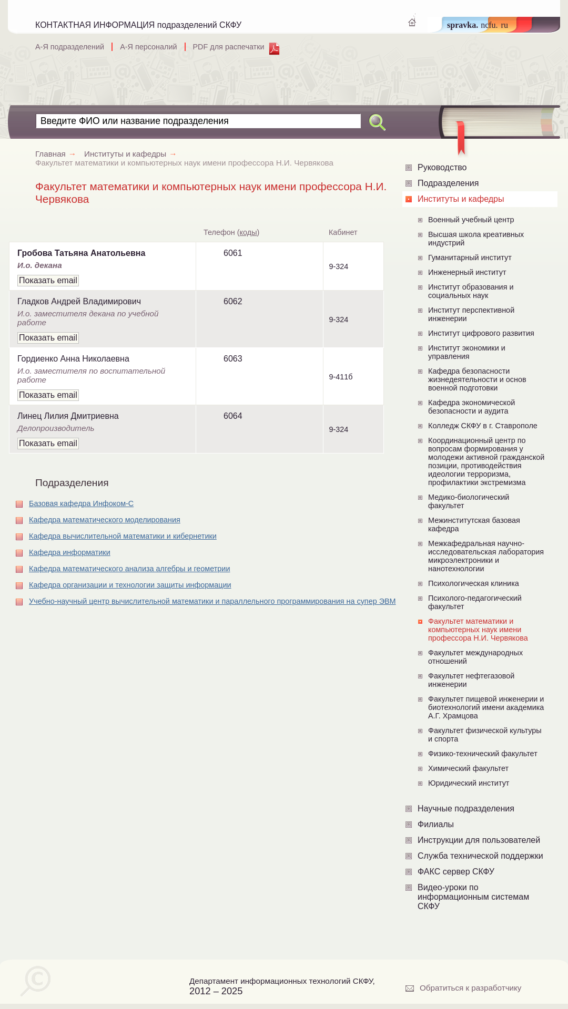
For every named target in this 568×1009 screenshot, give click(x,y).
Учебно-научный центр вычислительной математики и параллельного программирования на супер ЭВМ (212, 601)
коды (248, 232)
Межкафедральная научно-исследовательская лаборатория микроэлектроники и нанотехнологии (486, 556)
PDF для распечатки (229, 47)
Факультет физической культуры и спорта (485, 734)
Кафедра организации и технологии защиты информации (130, 585)
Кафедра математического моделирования (104, 520)
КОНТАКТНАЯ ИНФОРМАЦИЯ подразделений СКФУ (138, 24)
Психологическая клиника (473, 583)
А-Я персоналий (148, 47)
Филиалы (436, 824)
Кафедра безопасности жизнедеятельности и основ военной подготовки (477, 379)
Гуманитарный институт (470, 257)
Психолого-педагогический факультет (475, 602)
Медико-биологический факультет (468, 501)
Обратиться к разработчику (470, 987)
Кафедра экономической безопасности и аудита (471, 406)
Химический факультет (468, 768)
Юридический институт (468, 783)
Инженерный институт (467, 272)
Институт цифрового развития (481, 333)
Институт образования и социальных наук (471, 291)
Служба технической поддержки (480, 855)
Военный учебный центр (471, 219)
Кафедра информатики (69, 552)
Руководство (442, 167)
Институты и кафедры (461, 198)
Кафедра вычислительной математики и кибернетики (123, 536)
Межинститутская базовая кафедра (474, 524)
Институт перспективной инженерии (471, 314)
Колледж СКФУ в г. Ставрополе (482, 425)
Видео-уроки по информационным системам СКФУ (473, 897)
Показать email (48, 280)
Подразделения (448, 183)
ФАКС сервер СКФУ (456, 871)
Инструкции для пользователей (479, 840)
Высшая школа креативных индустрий (476, 238)
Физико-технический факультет (482, 753)
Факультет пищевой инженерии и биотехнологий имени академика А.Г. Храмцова (486, 707)
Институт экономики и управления (466, 352)
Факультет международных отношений (475, 656)
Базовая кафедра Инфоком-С (81, 503)
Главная (59, 153)
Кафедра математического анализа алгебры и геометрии (129, 568)
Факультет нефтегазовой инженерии (471, 680)
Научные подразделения (466, 808)
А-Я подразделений (69, 47)
